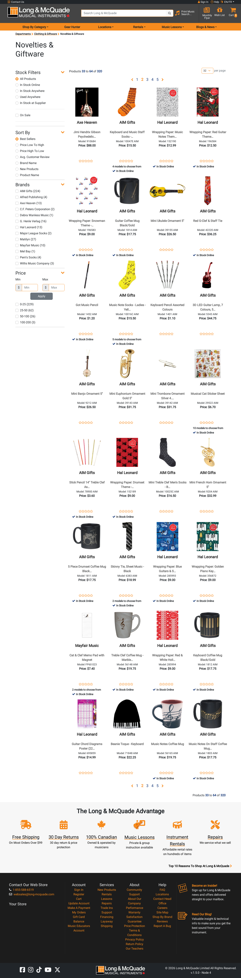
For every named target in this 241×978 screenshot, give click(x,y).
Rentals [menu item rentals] (138, 27)
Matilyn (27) (25, 239)
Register (78, 894)
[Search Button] (169, 13)
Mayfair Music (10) (30, 245)
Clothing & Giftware (45, 33)
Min (18, 279)
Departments (23, 33)
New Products (26, 169)
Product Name (27, 175)
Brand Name (26, 163)
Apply (41, 296)
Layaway (107, 921)
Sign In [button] (203, 1)
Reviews (162, 921)
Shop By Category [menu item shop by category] (34, 27)
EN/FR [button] (226, 1)
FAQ (162, 890)
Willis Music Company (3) (34, 263)
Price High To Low (29, 151)
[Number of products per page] (207, 71)
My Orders (79, 912)
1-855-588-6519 (21, 890)
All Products (25, 79)
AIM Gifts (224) (27, 191)
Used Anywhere (27, 97)
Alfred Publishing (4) (31, 197)
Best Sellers (25, 139)
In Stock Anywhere (29, 91)
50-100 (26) (25, 316)
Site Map (162, 912)
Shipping (107, 926)
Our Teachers (134, 948)
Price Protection (134, 926)
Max (45, 279)
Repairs (107, 903)
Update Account (78, 903)
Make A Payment (79, 908)
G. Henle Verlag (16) (31, 221)
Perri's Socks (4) (28, 257)
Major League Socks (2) (33, 233)
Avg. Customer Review (32, 157)
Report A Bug (162, 926)
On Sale (22, 115)
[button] (232, 13)
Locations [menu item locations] (104, 27)
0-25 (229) (24, 304)
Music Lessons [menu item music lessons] (172, 27)
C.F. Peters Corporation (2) (35, 209)
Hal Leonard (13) (28, 227)
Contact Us (16, 2)
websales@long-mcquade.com (31, 894)
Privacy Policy (134, 939)
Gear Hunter (72, 27)
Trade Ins (107, 908)
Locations (162, 894)
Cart (79, 899)
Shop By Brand (162, 917)
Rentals (107, 894)
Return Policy (134, 944)
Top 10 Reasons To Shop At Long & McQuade (200, 866)
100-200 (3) (25, 322)
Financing (106, 917)
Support (106, 912)
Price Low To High (29, 145)
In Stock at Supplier (30, 103)
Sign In (78, 890)
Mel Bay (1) (25, 251)
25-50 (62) (24, 310)
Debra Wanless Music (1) (34, 215)
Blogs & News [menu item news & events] (205, 27)
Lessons (106, 899)
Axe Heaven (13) (28, 203)
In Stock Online (27, 85)
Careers (162, 908)
